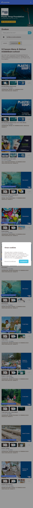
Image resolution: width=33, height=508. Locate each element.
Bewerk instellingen (10, 261)
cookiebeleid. (18, 257)
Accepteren (23, 261)
